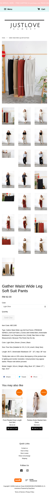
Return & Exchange (24, 456)
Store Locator (24, 453)
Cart (41, 9)
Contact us (24, 448)
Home (3, 37)
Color (4, 303)
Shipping (24, 458)
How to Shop (24, 451)
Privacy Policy (30, 492)
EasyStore (31, 488)
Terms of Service (20, 492)
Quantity (5, 312)
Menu (8, 9)
